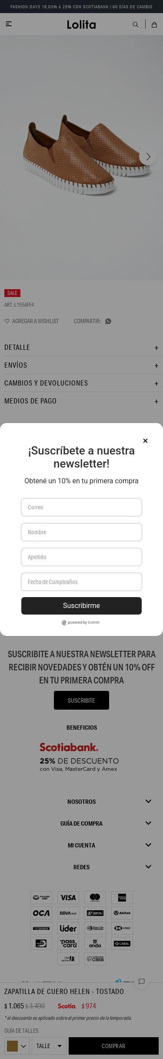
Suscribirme (81, 605)
